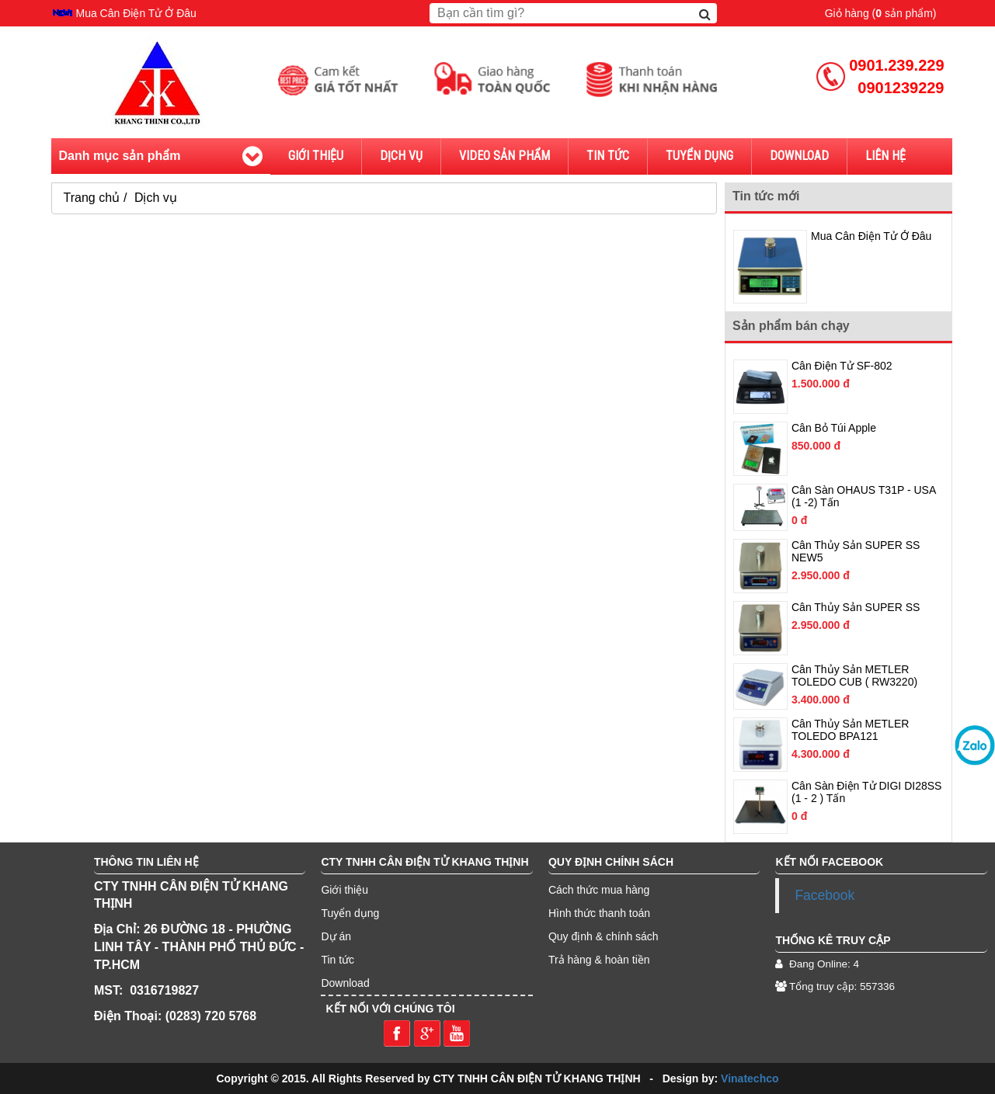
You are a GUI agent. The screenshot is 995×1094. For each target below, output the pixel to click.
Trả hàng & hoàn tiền (599, 959)
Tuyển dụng (699, 155)
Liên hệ (885, 155)
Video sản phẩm (504, 155)
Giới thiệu (344, 890)
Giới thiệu (315, 155)
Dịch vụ (401, 155)
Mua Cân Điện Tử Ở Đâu (136, 13)
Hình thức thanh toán (599, 913)
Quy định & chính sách (603, 936)
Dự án (336, 936)
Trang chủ (92, 197)
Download (799, 155)
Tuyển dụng (350, 913)
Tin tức (607, 155)
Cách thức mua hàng (598, 890)
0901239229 (901, 87)
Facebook (824, 895)
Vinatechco (749, 1078)
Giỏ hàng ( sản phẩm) (881, 13)
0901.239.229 (896, 65)
